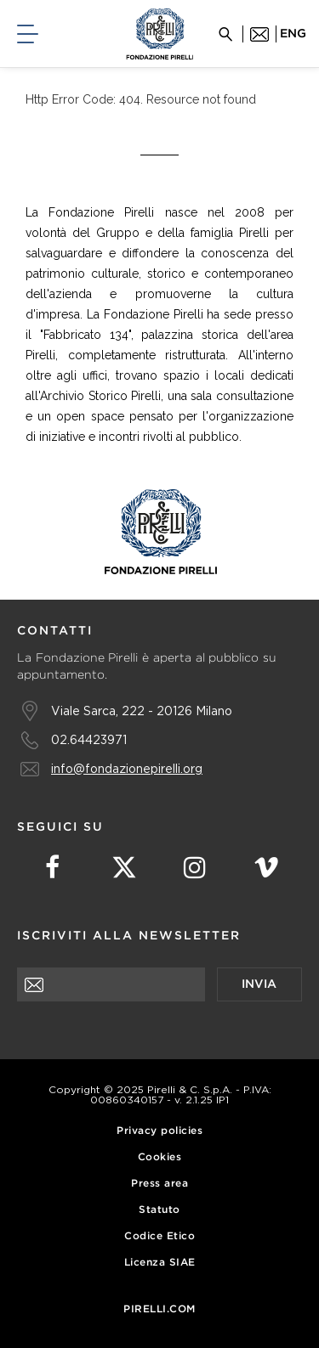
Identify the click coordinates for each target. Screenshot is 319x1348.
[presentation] (146, 1034)
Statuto (159, 1210)
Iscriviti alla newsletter (129, 936)
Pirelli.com (159, 1309)
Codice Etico (159, 1236)
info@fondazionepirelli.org (126, 768)
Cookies (160, 1157)
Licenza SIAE (160, 1262)
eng (293, 34)
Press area (159, 1183)
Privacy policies (159, 1131)
